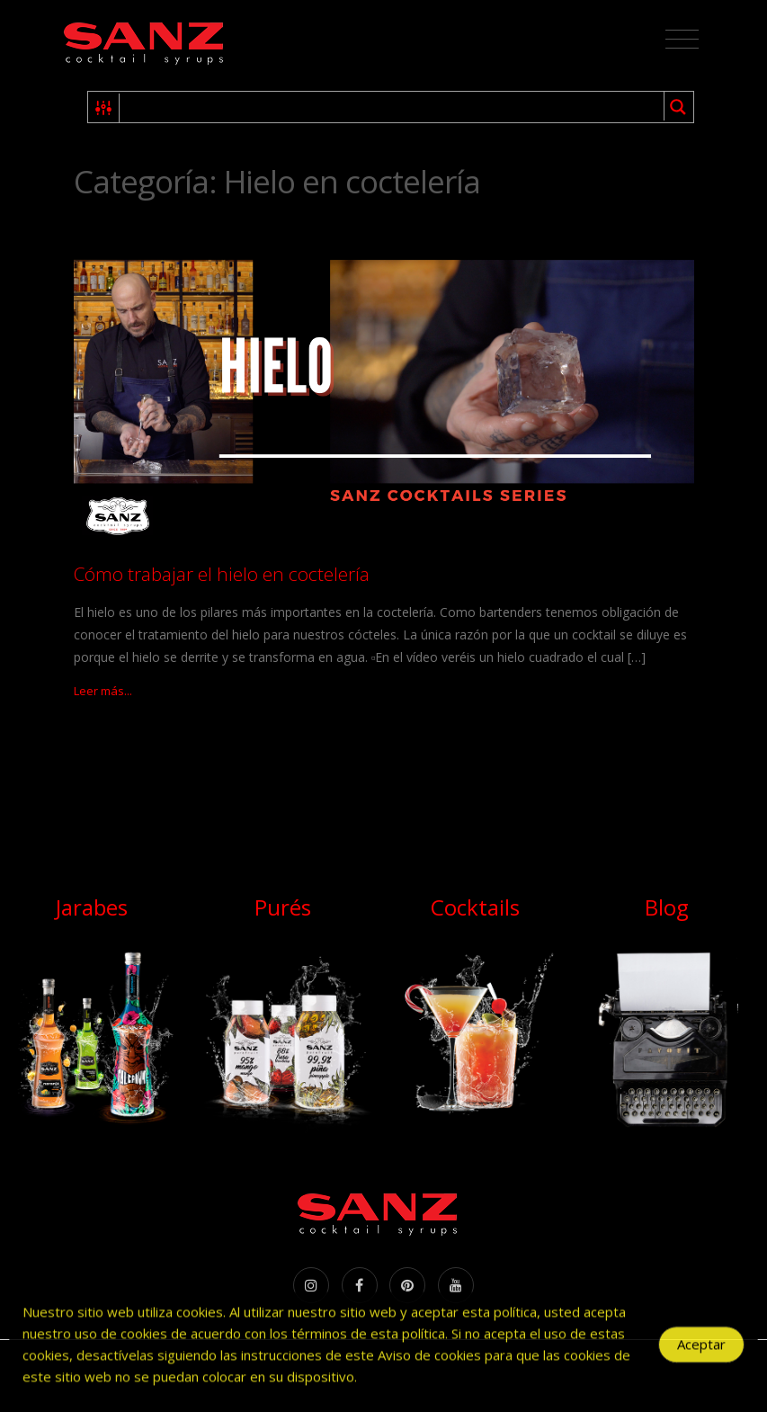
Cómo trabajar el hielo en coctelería (222, 573)
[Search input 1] (392, 107)
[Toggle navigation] (682, 39)
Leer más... (103, 691)
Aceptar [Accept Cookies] (701, 1350)
